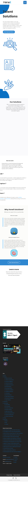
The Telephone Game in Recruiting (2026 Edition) (12, 431)
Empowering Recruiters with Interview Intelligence (12, 451)
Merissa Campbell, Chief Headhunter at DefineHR (12, 438)
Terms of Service (17, 475)
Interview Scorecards (9, 383)
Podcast (6, 424)
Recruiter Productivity (9, 407)
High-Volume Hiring (8, 411)
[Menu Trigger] (25, 2)
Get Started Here (9, 32)
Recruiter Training (8, 409)
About (6, 420)
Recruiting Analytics (8, 388)
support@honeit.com (10, 459)
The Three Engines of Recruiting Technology (11, 436)
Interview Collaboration (9, 414)
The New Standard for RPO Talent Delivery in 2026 (12, 444)
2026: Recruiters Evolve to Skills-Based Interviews (12, 446)
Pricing (5, 417)
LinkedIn (15, 457)
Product (5, 376)
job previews (8, 198)
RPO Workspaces (8, 386)
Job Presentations (8, 394)
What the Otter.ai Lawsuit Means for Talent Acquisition (13, 433)
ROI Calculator (7, 406)
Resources (5, 419)
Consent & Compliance (9, 389)
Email (15, 462)
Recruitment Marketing (9, 398)
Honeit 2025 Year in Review (8, 448)
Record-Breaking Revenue (9, 412)
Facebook (16, 458)
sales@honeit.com (8, 461)
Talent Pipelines (8, 399)
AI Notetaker (7, 393)
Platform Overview (8, 378)
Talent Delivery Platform (9, 396)
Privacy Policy (9, 475)
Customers (5, 401)
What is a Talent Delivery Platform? (10, 449)
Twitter (15, 460)
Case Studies (6, 403)
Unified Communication (9, 379)
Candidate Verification (9, 391)
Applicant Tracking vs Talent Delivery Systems (11, 443)
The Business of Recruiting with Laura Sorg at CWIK (12, 441)
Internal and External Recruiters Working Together (12, 439)
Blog (6, 422)
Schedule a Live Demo (6, 457)
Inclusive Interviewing (9, 416)
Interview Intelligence (9, 381)
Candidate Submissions (9, 384)
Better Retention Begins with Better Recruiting (12, 429)
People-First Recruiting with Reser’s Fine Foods (12, 434)
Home (5, 375)
